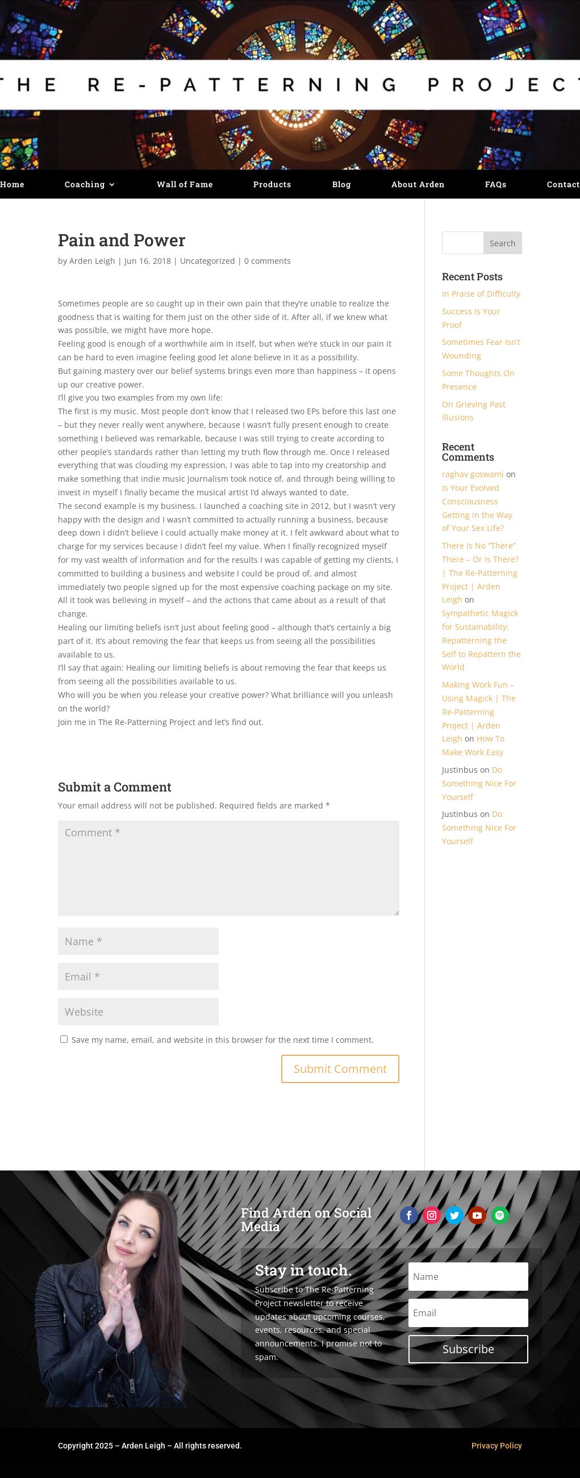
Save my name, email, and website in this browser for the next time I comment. (223, 1039)
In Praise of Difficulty (481, 293)
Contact (563, 185)
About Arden (418, 185)
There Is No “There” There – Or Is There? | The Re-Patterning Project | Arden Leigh (480, 572)
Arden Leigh (92, 260)
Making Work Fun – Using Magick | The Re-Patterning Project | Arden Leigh (479, 711)
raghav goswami (473, 474)
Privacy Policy (496, 1445)
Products (272, 185)
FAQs (496, 185)
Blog (341, 185)
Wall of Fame (185, 185)
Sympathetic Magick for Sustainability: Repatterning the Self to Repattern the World (481, 640)
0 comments (267, 260)
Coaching (85, 185)
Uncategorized (207, 260)
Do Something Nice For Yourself (479, 783)
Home (12, 185)
